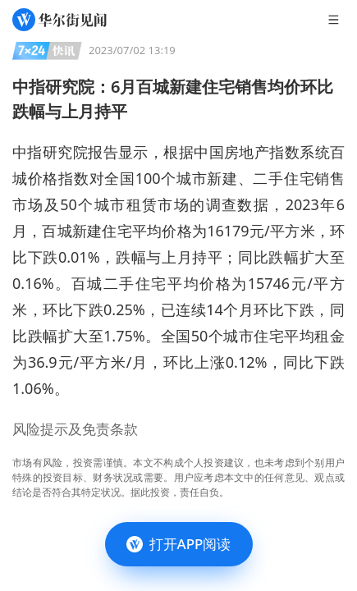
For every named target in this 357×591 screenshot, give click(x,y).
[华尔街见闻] (59, 19)
